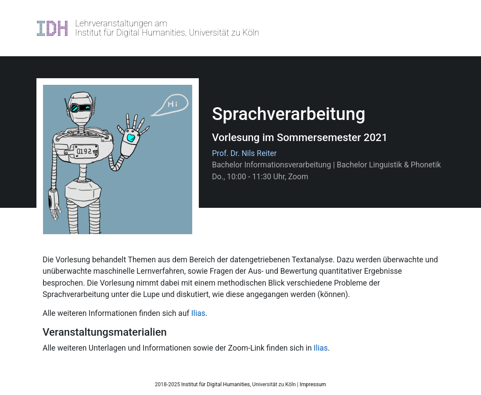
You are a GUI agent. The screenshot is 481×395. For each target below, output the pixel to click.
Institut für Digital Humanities (215, 384)
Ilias (198, 313)
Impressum (313, 384)
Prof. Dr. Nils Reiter (244, 153)
